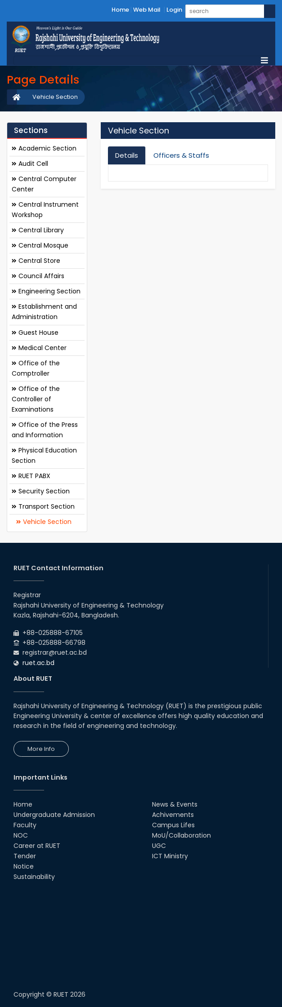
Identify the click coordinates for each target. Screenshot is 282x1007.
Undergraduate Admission (54, 814)
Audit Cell (30, 163)
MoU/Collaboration (181, 835)
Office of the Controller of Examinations (36, 399)
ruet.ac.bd (38, 662)
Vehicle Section (55, 97)
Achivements (173, 814)
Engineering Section (46, 291)
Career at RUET (36, 845)
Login (174, 9)
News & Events (174, 804)
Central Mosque (40, 245)
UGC (159, 845)
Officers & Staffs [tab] (181, 155)
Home (120, 9)
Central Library (38, 230)
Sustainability (34, 876)
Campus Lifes (173, 825)
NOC (20, 835)
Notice (23, 866)
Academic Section (44, 148)
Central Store (36, 260)
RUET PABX (31, 475)
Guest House (35, 332)
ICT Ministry (170, 856)
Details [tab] (126, 155)
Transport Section (43, 506)
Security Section (41, 491)
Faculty (24, 825)
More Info (41, 749)
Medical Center (39, 347)
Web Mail (147, 9)
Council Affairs (38, 275)
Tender (24, 856)
